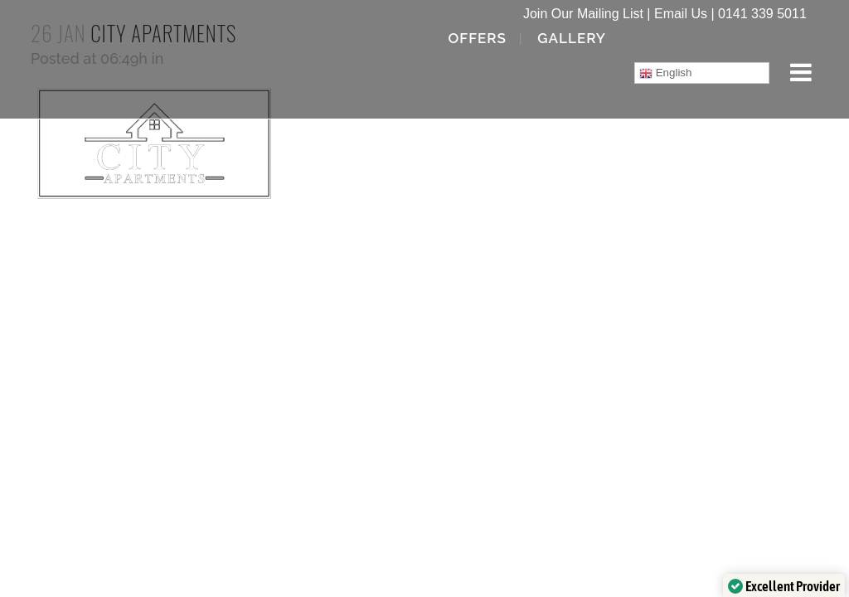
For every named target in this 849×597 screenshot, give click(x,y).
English (665, 73)
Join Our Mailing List (583, 14)
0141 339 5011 (762, 14)
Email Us (680, 14)
